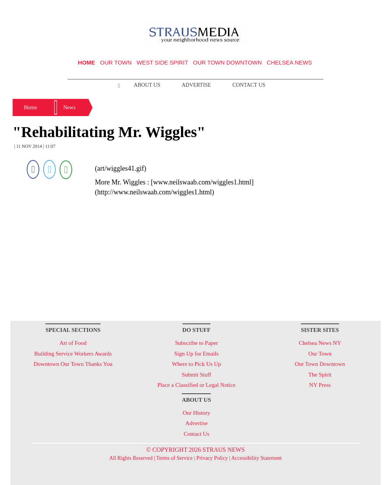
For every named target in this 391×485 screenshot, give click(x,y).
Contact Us (249, 85)
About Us (147, 85)
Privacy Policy (212, 458)
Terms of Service (174, 458)
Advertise (196, 85)
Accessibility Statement (256, 458)
